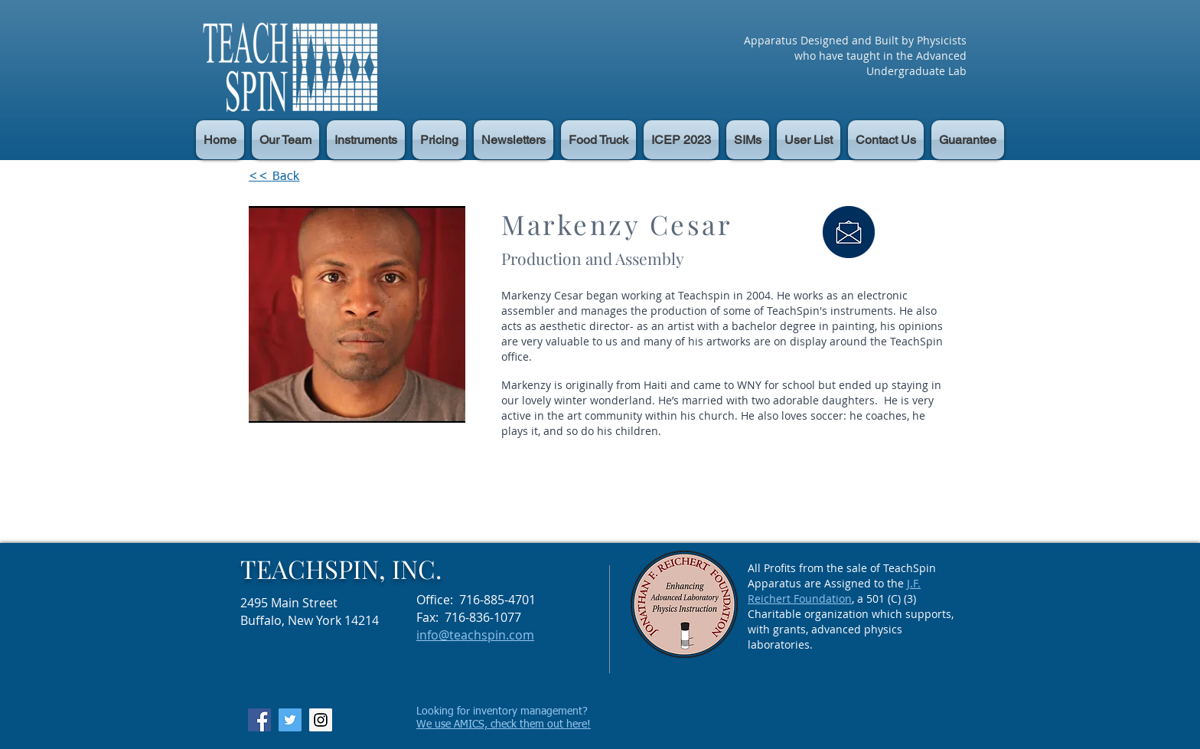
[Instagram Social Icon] (320, 719)
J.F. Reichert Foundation (834, 591)
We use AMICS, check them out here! (503, 724)
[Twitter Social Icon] (290, 719)
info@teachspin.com (475, 634)
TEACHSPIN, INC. (341, 568)
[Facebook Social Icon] (259, 719)
